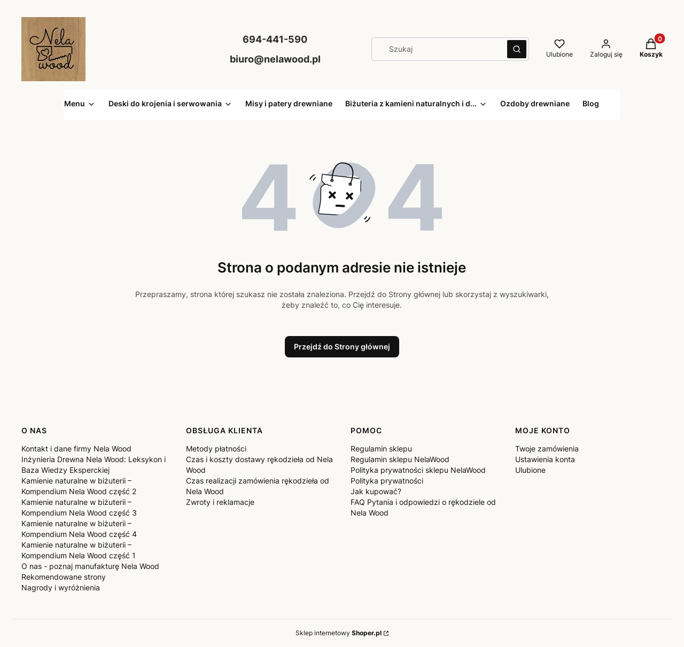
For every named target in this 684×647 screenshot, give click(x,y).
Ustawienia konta (545, 459)
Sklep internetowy (339, 633)
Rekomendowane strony (63, 576)
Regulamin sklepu (381, 448)
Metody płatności (216, 448)
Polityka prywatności (387, 480)
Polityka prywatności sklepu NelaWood (418, 469)
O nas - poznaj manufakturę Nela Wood (90, 566)
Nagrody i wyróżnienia (60, 587)
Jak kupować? (376, 491)
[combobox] (436, 49)
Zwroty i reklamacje (220, 501)
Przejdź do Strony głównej (342, 346)
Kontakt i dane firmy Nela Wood (76, 448)
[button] (516, 49)
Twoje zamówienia (547, 448)
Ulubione (530, 469)
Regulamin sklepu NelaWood (400, 459)
